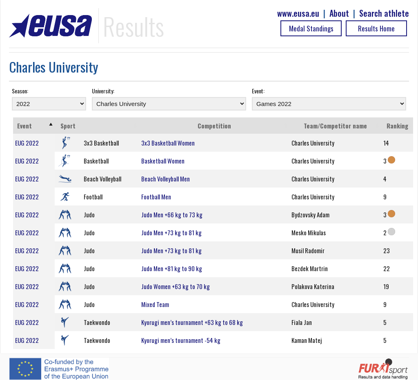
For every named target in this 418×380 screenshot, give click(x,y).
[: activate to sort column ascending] (111, 125)
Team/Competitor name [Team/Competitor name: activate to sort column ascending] (335, 125)
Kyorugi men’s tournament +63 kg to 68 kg (192, 322)
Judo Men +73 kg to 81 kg (171, 232)
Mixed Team (155, 304)
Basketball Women (163, 160)
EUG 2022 (27, 142)
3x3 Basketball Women (168, 142)
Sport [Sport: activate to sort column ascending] (68, 125)
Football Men (156, 196)
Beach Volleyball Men (165, 178)
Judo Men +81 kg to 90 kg (171, 268)
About (339, 13)
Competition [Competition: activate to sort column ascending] (214, 125)
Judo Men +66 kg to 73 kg (171, 214)
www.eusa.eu (298, 13)
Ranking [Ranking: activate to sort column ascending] (397, 125)
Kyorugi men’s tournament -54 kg (180, 340)
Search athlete (384, 13)
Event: (258, 90)
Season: (20, 90)
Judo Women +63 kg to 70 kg (175, 286)
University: (103, 90)
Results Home (376, 28)
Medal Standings (311, 28)
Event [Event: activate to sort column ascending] (24, 125)
